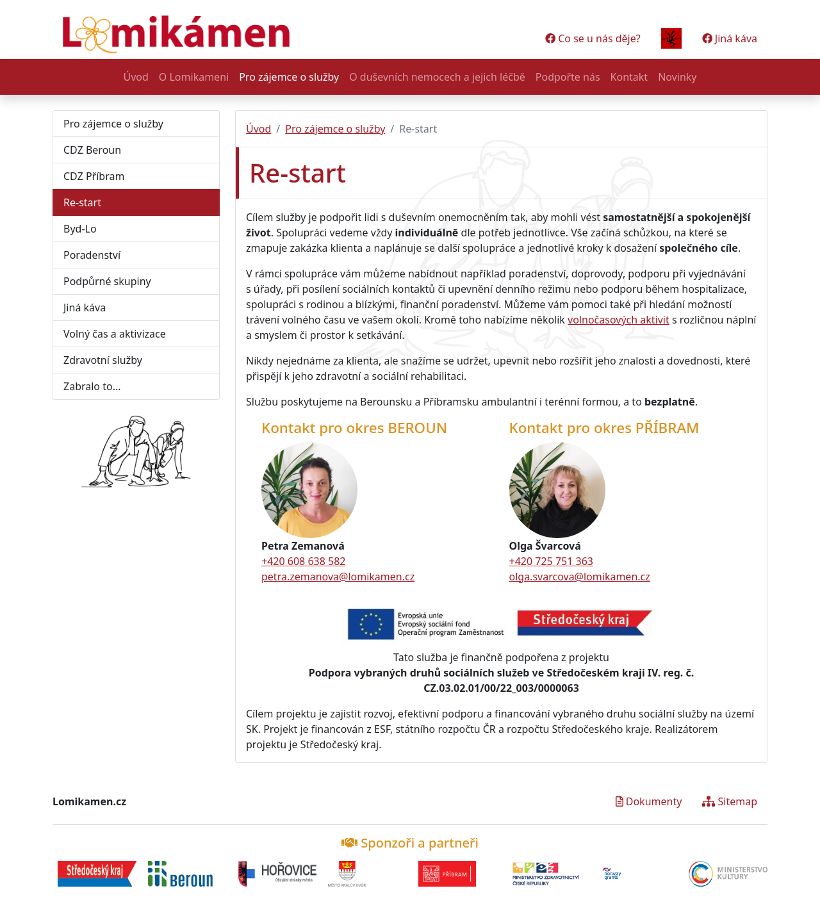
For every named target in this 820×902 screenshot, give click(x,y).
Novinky (677, 77)
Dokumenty (649, 801)
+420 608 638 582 (303, 561)
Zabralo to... (92, 386)
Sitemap (729, 801)
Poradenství (91, 255)
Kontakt (629, 77)
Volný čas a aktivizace (114, 334)
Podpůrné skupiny (107, 281)
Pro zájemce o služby (289, 77)
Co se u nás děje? (593, 38)
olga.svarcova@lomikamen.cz (579, 577)
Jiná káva (729, 38)
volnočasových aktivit (618, 320)
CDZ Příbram (93, 176)
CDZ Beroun (92, 150)
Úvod (135, 77)
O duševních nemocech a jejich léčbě (437, 77)
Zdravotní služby (102, 360)
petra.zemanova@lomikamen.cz (337, 577)
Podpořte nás (568, 77)
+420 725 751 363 (551, 561)
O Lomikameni (194, 77)
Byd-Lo (80, 229)
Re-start (82, 202)
